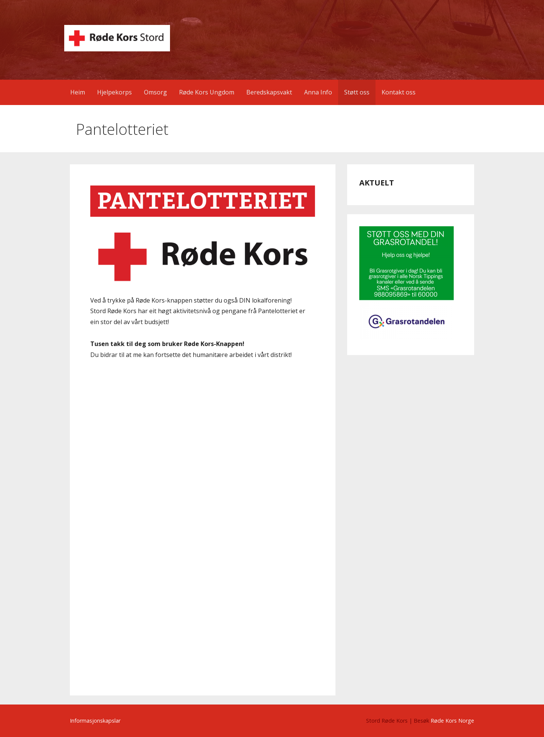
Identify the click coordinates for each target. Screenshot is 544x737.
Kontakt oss (399, 92)
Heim (77, 92)
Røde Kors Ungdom (206, 92)
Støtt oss (356, 92)
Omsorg (155, 92)
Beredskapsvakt (269, 92)
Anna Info (318, 92)
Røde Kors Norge (452, 720)
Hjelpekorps (114, 92)
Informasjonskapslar (95, 720)
